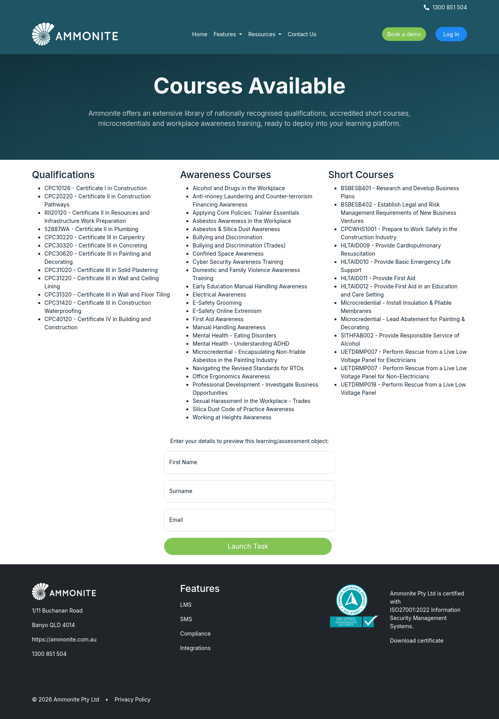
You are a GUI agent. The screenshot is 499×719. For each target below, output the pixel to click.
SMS (186, 619)
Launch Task (248, 546)
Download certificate (416, 640)
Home (199, 34)
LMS (186, 604)
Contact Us (302, 34)
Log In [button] (451, 34)
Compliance (195, 633)
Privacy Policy (133, 699)
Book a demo (404, 34)
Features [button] (225, 34)
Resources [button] (262, 34)
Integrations (195, 648)
